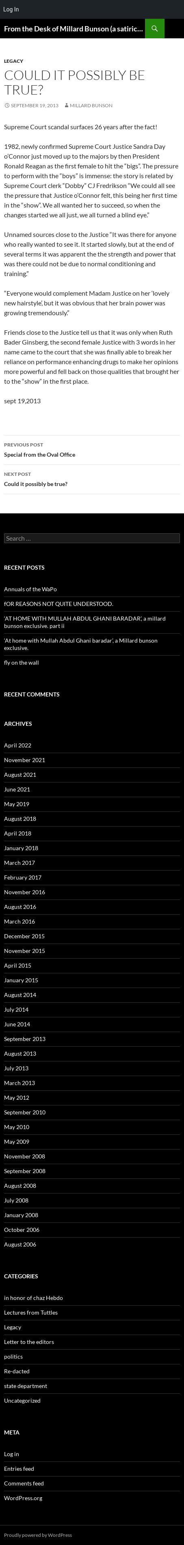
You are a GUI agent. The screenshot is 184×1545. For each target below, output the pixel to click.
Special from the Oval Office (92, 449)
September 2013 (24, 1038)
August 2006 (20, 1244)
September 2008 (24, 1170)
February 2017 (22, 877)
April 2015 (17, 965)
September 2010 (24, 1112)
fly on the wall (21, 662)
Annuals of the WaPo (30, 589)
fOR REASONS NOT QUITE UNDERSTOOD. (58, 603)
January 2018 (21, 847)
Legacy (13, 61)
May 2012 (16, 1097)
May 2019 (16, 803)
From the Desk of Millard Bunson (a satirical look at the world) (74, 28)
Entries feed (19, 1468)
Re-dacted (17, 1371)
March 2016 (19, 921)
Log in (11, 1453)
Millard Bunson (91, 105)
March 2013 (19, 1082)
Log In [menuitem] (11, 9)
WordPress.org (23, 1497)
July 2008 (16, 1200)
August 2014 (20, 994)
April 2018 (17, 833)
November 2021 (24, 759)
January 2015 (21, 980)
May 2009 (16, 1141)
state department (25, 1385)
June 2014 (17, 1024)
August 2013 (20, 1053)
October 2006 (21, 1229)
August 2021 (20, 774)
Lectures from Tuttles (31, 1312)
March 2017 (19, 862)
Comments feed (24, 1483)
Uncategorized (22, 1400)
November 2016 (24, 892)
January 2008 (21, 1214)
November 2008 (24, 1156)
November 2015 (24, 950)
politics (13, 1356)
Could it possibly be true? (92, 478)
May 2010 (16, 1126)
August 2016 (20, 906)
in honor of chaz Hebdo (33, 1297)
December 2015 (24, 936)
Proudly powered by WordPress (38, 1535)
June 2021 (17, 789)
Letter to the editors (29, 1341)
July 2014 (16, 1009)
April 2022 (17, 745)
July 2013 (16, 1068)
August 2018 (20, 818)
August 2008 (20, 1185)
